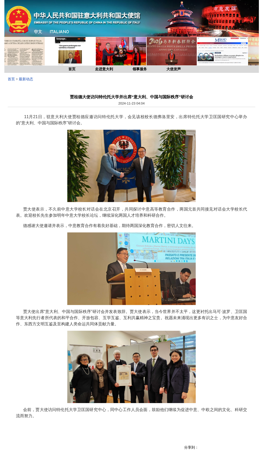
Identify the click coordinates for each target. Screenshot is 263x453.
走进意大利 (104, 69)
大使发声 (173, 69)
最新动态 (26, 79)
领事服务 (140, 69)
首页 (72, 69)
